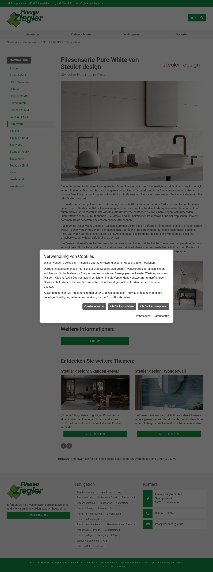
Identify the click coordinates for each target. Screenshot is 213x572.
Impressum (143, 310)
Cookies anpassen (94, 300)
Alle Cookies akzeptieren (153, 300)
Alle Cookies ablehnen (122, 300)
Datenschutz (161, 310)
